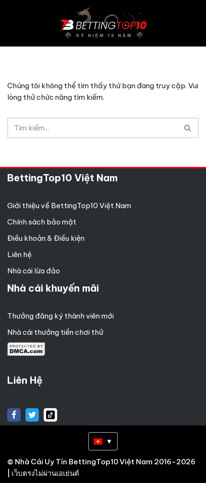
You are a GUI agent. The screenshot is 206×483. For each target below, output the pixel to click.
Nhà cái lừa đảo (33, 270)
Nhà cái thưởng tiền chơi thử (55, 332)
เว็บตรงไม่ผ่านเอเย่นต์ (45, 473)
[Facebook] (14, 415)
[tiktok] (50, 415)
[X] (32, 415)
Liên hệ (19, 254)
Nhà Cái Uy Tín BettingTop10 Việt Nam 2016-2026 (105, 461)
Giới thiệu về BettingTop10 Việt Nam (69, 205)
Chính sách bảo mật (41, 221)
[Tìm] (92, 128)
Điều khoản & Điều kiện (46, 238)
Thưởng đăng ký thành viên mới (60, 315)
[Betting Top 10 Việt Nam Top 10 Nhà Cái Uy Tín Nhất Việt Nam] (103, 23)
